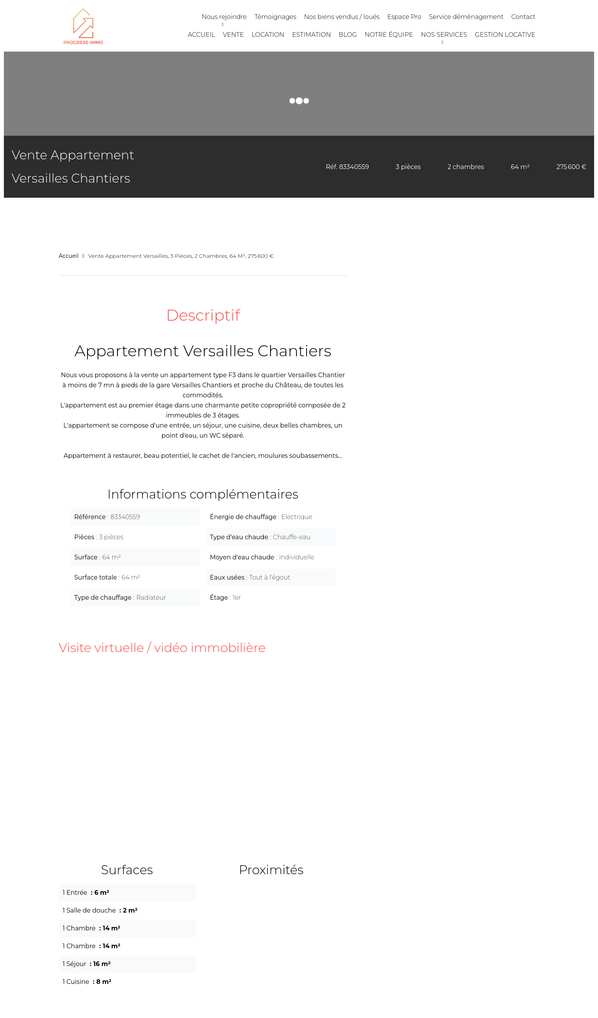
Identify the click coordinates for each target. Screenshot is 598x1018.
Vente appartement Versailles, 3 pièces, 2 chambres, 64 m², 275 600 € (181, 255)
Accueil (69, 255)
